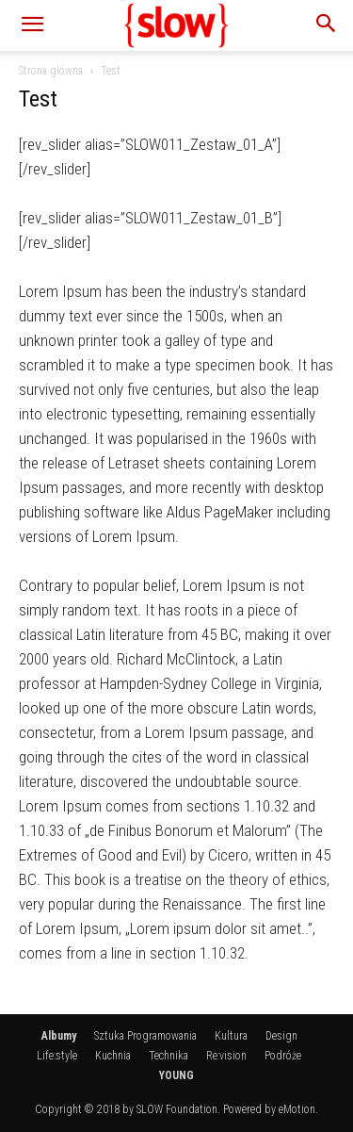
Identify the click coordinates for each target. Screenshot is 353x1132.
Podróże (283, 1055)
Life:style (57, 1055)
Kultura (231, 1035)
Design (281, 1035)
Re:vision (226, 1055)
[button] (32, 25)
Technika (168, 1055)
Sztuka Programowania (145, 1035)
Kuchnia (113, 1055)
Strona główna (51, 70)
